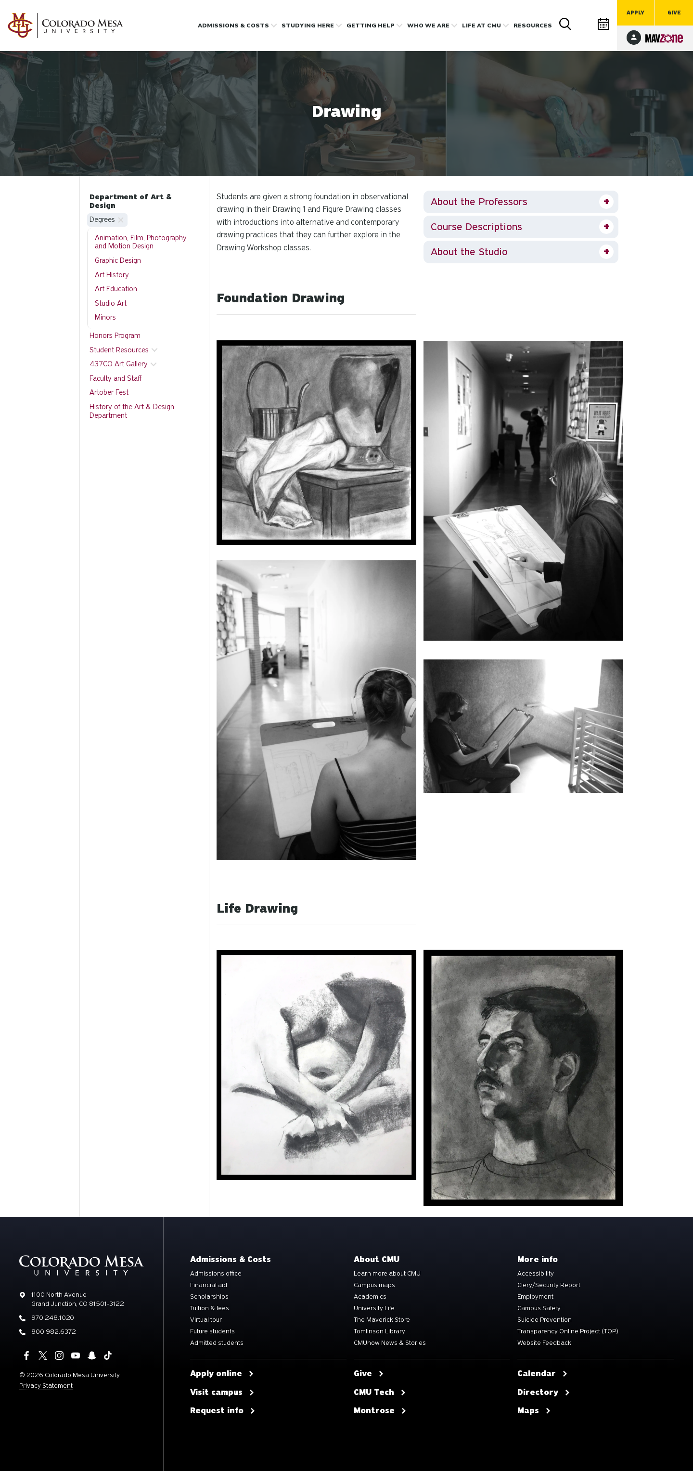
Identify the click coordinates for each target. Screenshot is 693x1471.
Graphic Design (118, 260)
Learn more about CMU (387, 1273)
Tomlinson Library (379, 1331)
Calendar (604, 24)
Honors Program (115, 335)
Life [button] (481, 25)
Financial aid (208, 1285)
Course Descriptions (476, 226)
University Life (374, 1308)
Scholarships (209, 1297)
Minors (105, 317)
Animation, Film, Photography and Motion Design (141, 242)
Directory (584, 24)
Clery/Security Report (548, 1285)
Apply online (222, 1373)
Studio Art (111, 303)
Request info (223, 1410)
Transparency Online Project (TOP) (567, 1331)
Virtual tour (206, 1320)
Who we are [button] (428, 25)
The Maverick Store (382, 1320)
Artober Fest (109, 392)
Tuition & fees (209, 1308)
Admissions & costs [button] (233, 25)
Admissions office (216, 1273)
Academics (370, 1297)
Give (674, 13)
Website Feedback (544, 1343)
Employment (535, 1297)
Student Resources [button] (119, 350)
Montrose (380, 1410)
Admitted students (217, 1343)
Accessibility (535, 1273)
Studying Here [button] (308, 25)
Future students (212, 1331)
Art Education (116, 288)
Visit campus (222, 1392)
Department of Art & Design (131, 201)
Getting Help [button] (370, 25)
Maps (534, 1410)
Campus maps (374, 1285)
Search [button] (565, 24)
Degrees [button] (102, 219)
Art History (112, 275)
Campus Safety (539, 1308)
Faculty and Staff (115, 378)
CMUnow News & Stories (390, 1343)
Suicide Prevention (544, 1320)
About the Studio (469, 251)
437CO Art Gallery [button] (119, 364)
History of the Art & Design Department (132, 411)
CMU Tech (380, 1392)
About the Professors (479, 201)
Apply (635, 13)
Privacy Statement (46, 1385)
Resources (532, 25)
